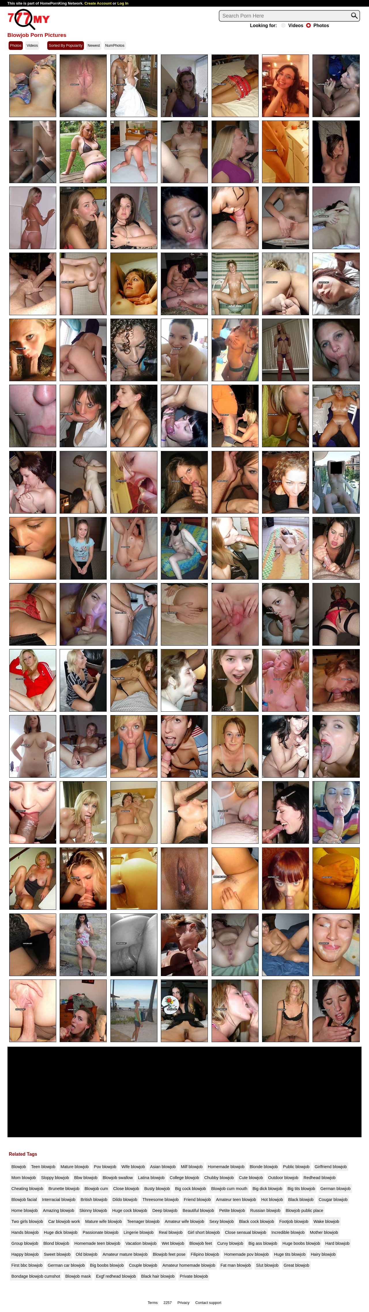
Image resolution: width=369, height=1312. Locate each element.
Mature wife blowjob (103, 1221)
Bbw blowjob (85, 1177)
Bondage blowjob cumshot (36, 1276)
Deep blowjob (164, 1210)
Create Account (98, 3)
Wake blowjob (326, 1221)
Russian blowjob (265, 1210)
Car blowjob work (64, 1221)
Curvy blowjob (230, 1243)
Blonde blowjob (264, 1166)
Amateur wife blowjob (184, 1221)
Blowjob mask (78, 1276)
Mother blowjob (324, 1232)
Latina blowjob (151, 1177)
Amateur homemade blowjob (189, 1265)
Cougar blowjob (333, 1199)
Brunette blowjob (63, 1188)
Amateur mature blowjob (125, 1254)
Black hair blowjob (158, 1276)
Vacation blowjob (141, 1243)
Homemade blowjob (226, 1166)
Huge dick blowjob (61, 1232)
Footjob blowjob (293, 1221)
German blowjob (335, 1188)
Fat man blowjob (236, 1265)
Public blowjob (296, 1166)
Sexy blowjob (221, 1221)
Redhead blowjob (320, 1177)
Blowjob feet (200, 1243)
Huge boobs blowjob (301, 1243)
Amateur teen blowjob (236, 1199)
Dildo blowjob (124, 1199)
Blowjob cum (96, 1188)
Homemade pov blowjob (246, 1254)
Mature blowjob (75, 1166)
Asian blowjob (163, 1166)
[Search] (289, 16)
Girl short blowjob (204, 1232)
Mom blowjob (24, 1177)
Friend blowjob (197, 1199)
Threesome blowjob (160, 1199)
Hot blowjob (272, 1199)
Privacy (184, 1302)
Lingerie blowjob (139, 1232)
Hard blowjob (337, 1243)
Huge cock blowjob (129, 1210)
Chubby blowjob (219, 1177)
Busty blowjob (157, 1188)
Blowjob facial (24, 1199)
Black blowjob (301, 1199)
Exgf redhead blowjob (116, 1276)
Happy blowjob (25, 1254)
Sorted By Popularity (65, 45)
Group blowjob (25, 1243)
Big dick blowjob (267, 1188)
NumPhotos (115, 45)
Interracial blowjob (59, 1199)
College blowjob (184, 1177)
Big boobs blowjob (107, 1265)
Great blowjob (296, 1265)
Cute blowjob (251, 1177)
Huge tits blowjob (290, 1254)
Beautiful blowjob (198, 1210)
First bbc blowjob (27, 1265)
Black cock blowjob (256, 1221)
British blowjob (94, 1199)
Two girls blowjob (27, 1221)
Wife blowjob (133, 1166)
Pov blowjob (105, 1166)
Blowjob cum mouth (229, 1188)
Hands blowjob (25, 1232)
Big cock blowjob (190, 1188)
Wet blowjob (173, 1243)
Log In (122, 3)
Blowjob (19, 1166)
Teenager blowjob (143, 1221)
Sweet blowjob (57, 1254)
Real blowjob (170, 1232)
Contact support (208, 1302)
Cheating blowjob (27, 1188)
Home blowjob (25, 1210)
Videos (292, 25)
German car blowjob (66, 1265)
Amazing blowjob (58, 1210)
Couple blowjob (143, 1265)
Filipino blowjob (205, 1254)
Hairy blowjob (323, 1254)
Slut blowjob (267, 1265)
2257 (167, 1302)
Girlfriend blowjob (331, 1166)
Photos (317, 25)
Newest (94, 45)
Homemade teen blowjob (97, 1243)
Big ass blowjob (262, 1243)
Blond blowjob (56, 1243)
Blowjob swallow (118, 1177)
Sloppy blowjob (55, 1177)
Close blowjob (126, 1188)
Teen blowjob (43, 1166)
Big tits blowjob (301, 1188)
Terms (153, 1302)
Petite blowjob (232, 1210)
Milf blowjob (192, 1166)
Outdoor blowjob (283, 1177)
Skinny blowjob (93, 1210)
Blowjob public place (304, 1210)
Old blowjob (86, 1254)
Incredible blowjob (288, 1232)
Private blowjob (194, 1276)
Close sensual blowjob (245, 1232)
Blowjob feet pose (169, 1254)
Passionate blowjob (100, 1232)
